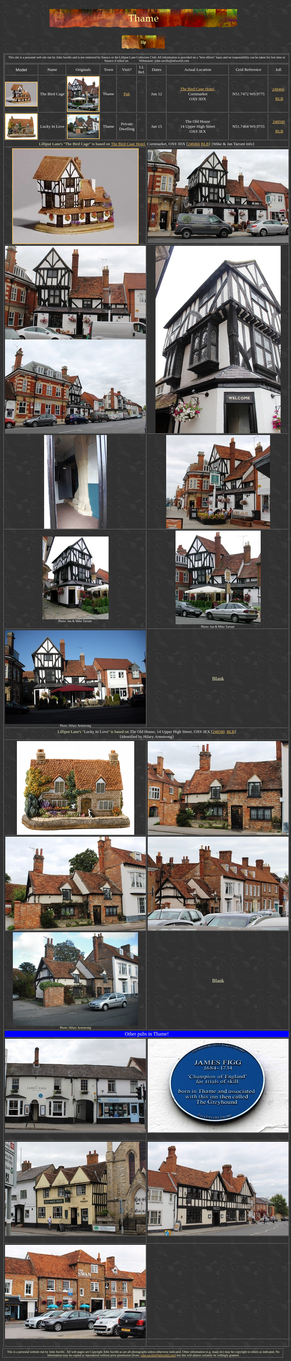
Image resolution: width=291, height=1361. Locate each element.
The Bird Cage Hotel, (197, 89)
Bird (77, 143)
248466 (278, 89)
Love (104, 731)
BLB (279, 98)
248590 (279, 121)
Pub (127, 94)
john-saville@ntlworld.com (157, 1355)
